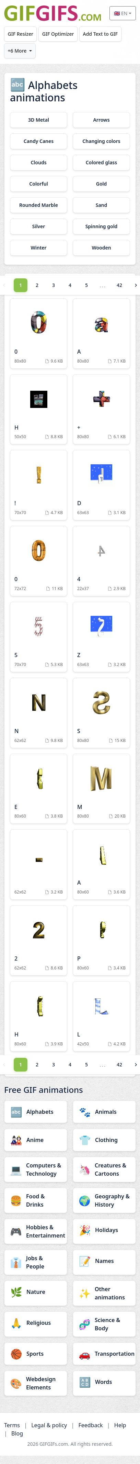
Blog (17, 1433)
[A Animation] (101, 333)
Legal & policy (49, 1425)
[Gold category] (101, 183)
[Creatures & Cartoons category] (104, 1169)
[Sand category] (101, 205)
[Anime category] (35, 1140)
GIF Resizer (20, 34)
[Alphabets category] (35, 1112)
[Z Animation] (101, 637)
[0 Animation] (38, 333)
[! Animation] (38, 485)
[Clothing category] (104, 1140)
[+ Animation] (101, 409)
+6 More (17, 50)
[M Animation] (101, 789)
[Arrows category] (101, 119)
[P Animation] (101, 940)
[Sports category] (35, 1354)
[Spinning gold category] (101, 226)
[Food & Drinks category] (35, 1200)
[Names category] (104, 1261)
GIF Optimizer (58, 34)
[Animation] (38, 864)
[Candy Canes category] (38, 141)
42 (119, 285)
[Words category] (104, 1382)
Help (120, 1425)
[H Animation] (38, 409)
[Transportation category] (104, 1354)
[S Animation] (101, 713)
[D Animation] (101, 485)
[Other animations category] (104, 1293)
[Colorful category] (38, 183)
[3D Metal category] (38, 119)
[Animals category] (104, 1112)
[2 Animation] (38, 940)
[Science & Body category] (104, 1324)
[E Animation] (38, 789)
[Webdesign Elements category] (35, 1383)
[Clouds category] (38, 162)
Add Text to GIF (100, 34)
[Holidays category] (104, 1230)
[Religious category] (35, 1323)
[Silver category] (38, 226)
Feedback (90, 1425)
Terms (12, 1425)
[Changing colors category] (101, 141)
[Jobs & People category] (35, 1262)
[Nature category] (35, 1292)
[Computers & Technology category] (35, 1169)
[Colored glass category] (101, 162)
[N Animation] (38, 713)
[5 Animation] (38, 637)
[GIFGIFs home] (52, 13)
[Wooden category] (101, 247)
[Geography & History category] (104, 1200)
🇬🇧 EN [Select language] (120, 13)
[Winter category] (38, 247)
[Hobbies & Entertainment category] (35, 1231)
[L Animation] (101, 1016)
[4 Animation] (101, 561)
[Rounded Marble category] (38, 205)
